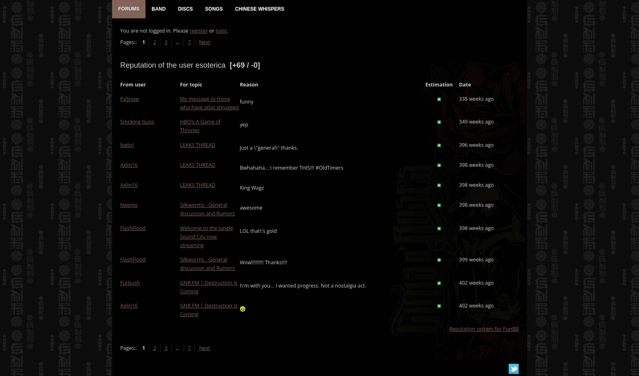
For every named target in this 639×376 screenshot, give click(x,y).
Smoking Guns (137, 121)
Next (204, 42)
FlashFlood (132, 228)
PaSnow (129, 98)
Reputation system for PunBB (484, 328)
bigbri (127, 145)
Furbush (130, 282)
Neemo (128, 204)
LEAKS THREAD (198, 145)
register (199, 30)
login (221, 30)
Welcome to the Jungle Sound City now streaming (206, 237)
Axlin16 (129, 164)
